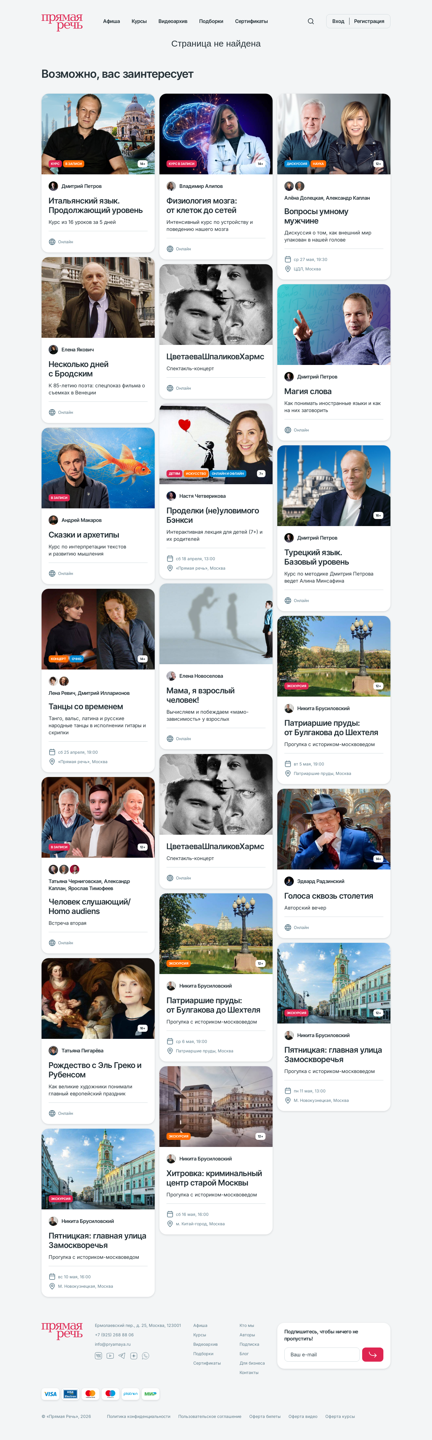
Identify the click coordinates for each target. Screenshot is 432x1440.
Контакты (249, 1372)
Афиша (111, 21)
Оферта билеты (265, 1416)
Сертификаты (251, 21)
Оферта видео (302, 1416)
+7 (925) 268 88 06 (114, 1334)
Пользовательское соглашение (209, 1416)
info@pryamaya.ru (113, 1344)
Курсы (139, 21)
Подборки (211, 21)
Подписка (249, 1344)
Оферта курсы (340, 1416)
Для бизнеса (252, 1362)
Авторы (247, 1334)
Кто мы (247, 1325)
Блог (244, 1353)
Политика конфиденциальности (138, 1416)
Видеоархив (173, 21)
